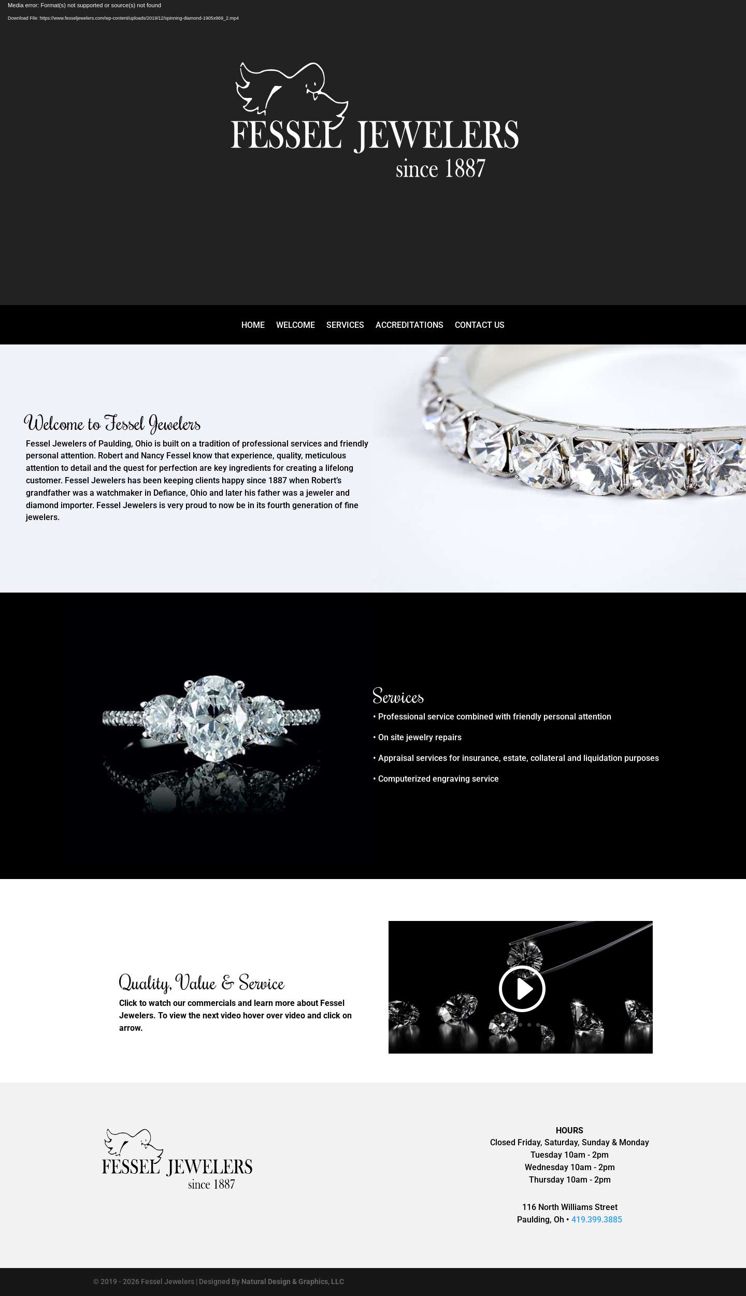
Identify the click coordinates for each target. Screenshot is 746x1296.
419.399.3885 (596, 1220)
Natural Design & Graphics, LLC (292, 1281)
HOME (253, 326)
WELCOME (295, 326)
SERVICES (345, 326)
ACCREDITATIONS (409, 326)
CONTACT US (480, 326)
